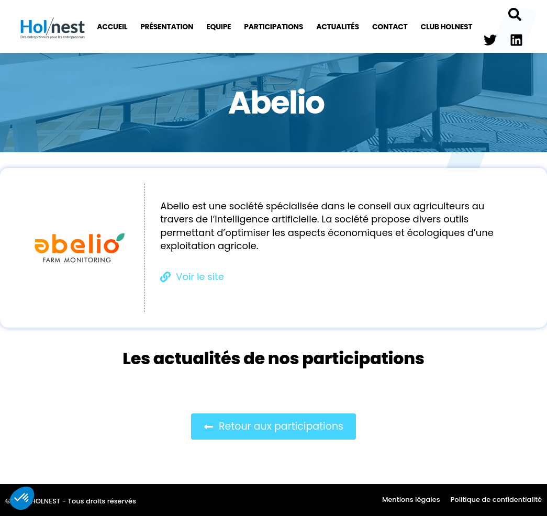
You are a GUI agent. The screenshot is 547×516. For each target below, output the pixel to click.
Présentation (166, 26)
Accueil (112, 26)
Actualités (337, 26)
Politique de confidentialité (496, 499)
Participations (273, 26)
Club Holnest (447, 26)
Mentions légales (411, 499)
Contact (390, 26)
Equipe (218, 26)
